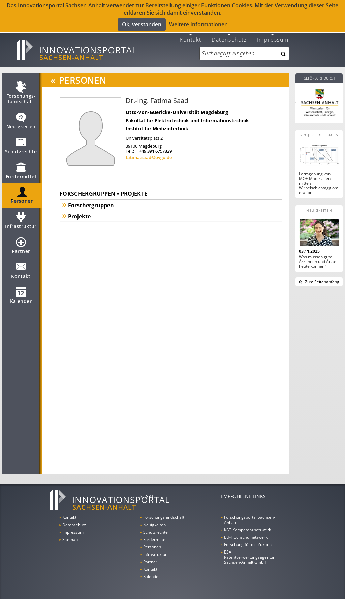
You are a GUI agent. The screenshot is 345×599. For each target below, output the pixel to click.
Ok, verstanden (141, 24)
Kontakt (190, 37)
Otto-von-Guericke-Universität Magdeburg (177, 109)
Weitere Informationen (198, 24)
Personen (22, 196)
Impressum (273, 37)
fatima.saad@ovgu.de (149, 155)
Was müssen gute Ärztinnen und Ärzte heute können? (317, 259)
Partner (21, 246)
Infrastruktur (21, 221)
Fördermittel (21, 171)
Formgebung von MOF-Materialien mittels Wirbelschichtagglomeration (318, 181)
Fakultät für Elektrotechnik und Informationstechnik (187, 118)
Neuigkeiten (21, 121)
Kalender (21, 296)
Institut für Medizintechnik (157, 126)
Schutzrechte (21, 146)
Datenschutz (229, 37)
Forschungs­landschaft (21, 93)
